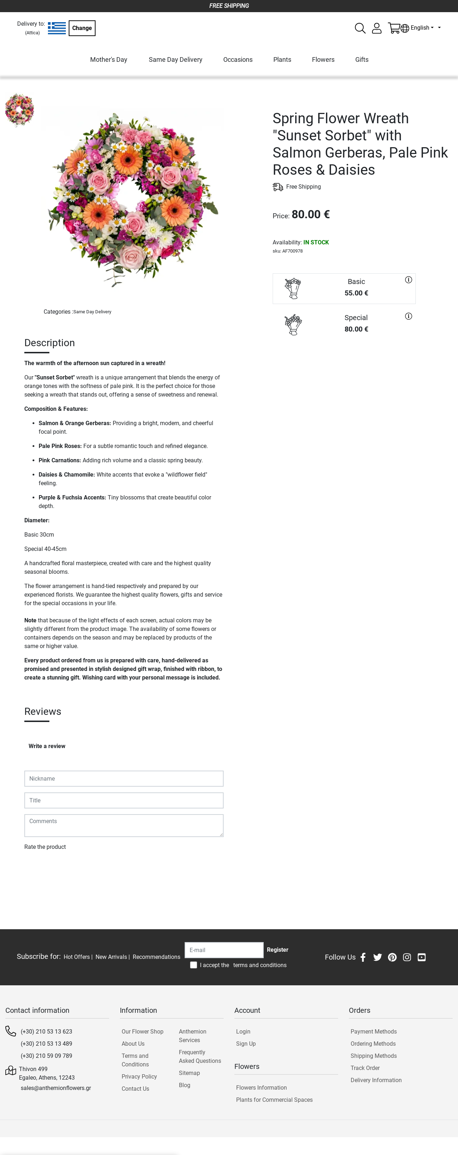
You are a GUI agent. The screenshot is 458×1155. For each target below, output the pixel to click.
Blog (184, 1085)
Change (82, 28)
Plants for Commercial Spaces (274, 1099)
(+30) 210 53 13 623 (46, 1031)
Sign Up (246, 1043)
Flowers (323, 59)
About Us (133, 1043)
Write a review (47, 746)
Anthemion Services (192, 1036)
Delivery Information (376, 1080)
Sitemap (189, 1073)
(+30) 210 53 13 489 (46, 1043)
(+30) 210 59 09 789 (46, 1055)
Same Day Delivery (176, 59)
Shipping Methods (374, 1055)
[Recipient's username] (224, 950)
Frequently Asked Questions (200, 1056)
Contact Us (135, 1088)
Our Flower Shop (143, 1031)
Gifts (362, 59)
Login (243, 1031)
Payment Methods (374, 1031)
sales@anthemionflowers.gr (56, 1088)
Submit (37, 867)
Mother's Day (108, 59)
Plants (282, 59)
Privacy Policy (139, 1076)
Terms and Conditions (135, 1060)
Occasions (238, 59)
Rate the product (45, 846)
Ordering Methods (373, 1043)
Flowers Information (261, 1087)
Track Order (365, 1068)
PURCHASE (344, 365)
